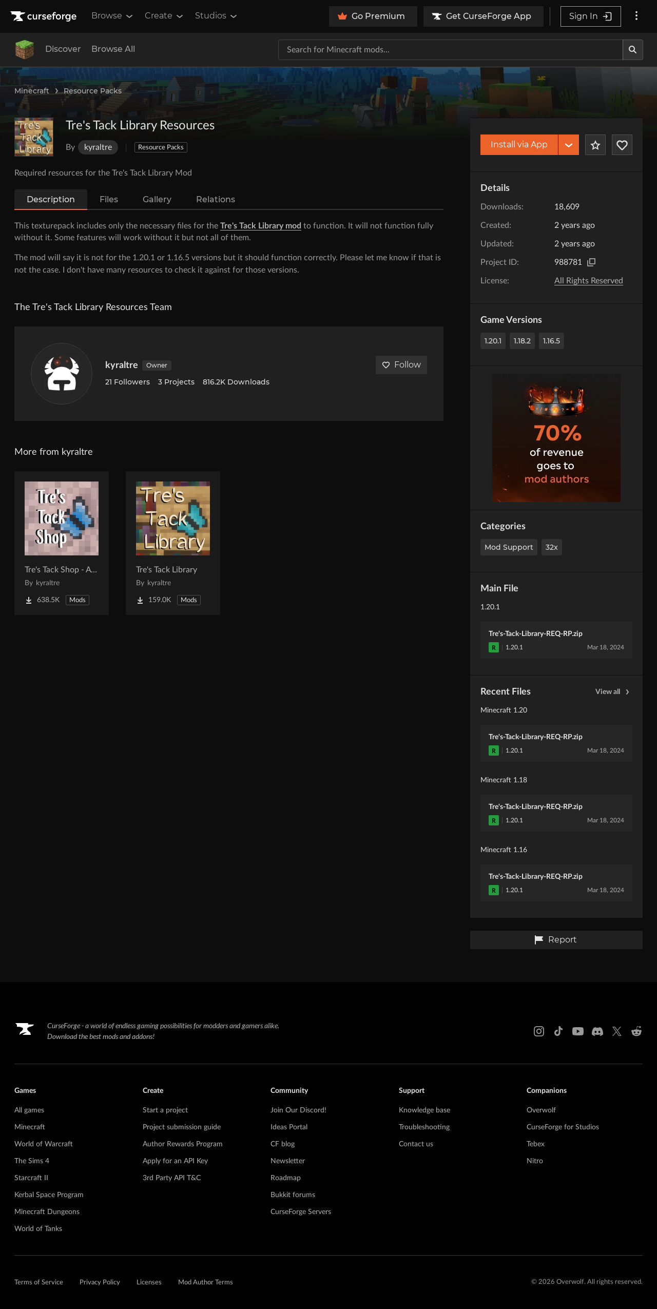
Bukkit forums (292, 1195)
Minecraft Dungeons (47, 1212)
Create (165, 16)
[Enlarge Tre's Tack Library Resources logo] (33, 137)
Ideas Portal (288, 1127)
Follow (401, 365)
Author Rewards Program (183, 1144)
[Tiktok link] (558, 1031)
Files (109, 199)
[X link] (617, 1031)
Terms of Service (38, 1282)
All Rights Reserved (588, 281)
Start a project (165, 1110)
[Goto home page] (44, 16)
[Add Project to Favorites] (595, 144)
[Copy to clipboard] (591, 262)
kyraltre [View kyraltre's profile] (121, 365)
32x (552, 547)
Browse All (113, 49)
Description (51, 199)
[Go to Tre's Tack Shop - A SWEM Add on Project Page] (61, 543)
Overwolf (541, 1110)
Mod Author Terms (205, 1282)
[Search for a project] (450, 50)
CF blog (282, 1144)
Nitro (535, 1161)
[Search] (633, 50)
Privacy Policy (100, 1282)
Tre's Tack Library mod (260, 226)
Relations (215, 199)
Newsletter (287, 1161)
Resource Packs (93, 90)
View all (613, 692)
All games (29, 1110)
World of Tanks (38, 1229)
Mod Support (509, 547)
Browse (112, 16)
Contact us (416, 1144)
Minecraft (31, 90)
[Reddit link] (636, 1031)
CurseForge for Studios (563, 1127)
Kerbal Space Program (49, 1195)
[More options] (636, 16)
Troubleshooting (424, 1127)
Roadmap (285, 1178)
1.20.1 (493, 340)
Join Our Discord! (298, 1110)
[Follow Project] (622, 144)
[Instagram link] (539, 1031)
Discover (63, 49)
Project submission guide (182, 1127)
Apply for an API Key (175, 1161)
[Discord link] (597, 1031)
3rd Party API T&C (172, 1178)
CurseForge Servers (300, 1212)
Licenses (149, 1282)
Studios (217, 16)
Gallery (157, 199)
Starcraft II (31, 1178)
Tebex (536, 1144)
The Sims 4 (31, 1161)
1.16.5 (551, 340)
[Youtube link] (578, 1031)
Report (555, 940)
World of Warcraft (43, 1144)
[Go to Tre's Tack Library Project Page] (173, 543)
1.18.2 (522, 340)
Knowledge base (424, 1110)
